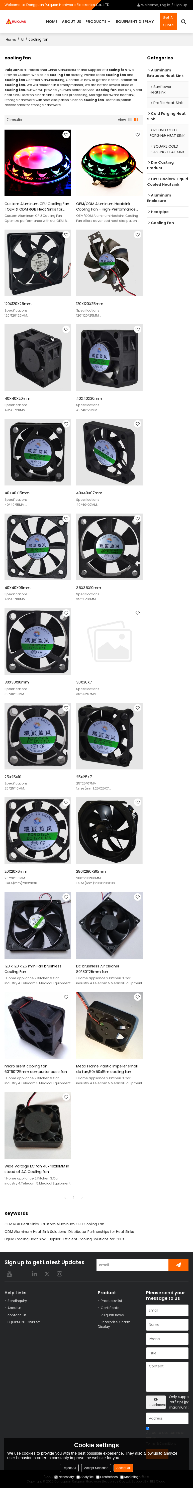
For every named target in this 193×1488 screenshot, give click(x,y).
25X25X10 (13, 776)
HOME (51, 21)
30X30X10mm (17, 682)
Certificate (110, 1308)
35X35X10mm (88, 587)
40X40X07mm (89, 492)
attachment (157, 1402)
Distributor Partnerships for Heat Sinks (101, 1231)
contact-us (17, 1315)
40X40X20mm (17, 398)
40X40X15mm (17, 492)
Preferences (107, 1477)
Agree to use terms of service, (165, 1437)
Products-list (111, 1301)
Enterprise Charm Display (114, 1325)
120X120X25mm (18, 303)
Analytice (85, 1477)
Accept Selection (96, 1468)
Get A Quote (168, 21)
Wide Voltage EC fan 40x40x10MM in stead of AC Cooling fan (37, 1169)
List (130, 119)
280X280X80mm (91, 871)
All (22, 39)
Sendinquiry (17, 1301)
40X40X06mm (18, 587)
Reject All (69, 1468)
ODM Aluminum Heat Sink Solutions (35, 1231)
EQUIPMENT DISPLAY (135, 21)
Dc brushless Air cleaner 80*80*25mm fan (97, 969)
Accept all (123, 1468)
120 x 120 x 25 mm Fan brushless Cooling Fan (33, 969)
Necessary (64, 1477)
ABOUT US (71, 21)
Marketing (129, 1477)
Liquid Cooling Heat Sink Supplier (32, 1239)
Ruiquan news (112, 1315)
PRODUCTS (96, 21)
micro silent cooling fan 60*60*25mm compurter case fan (36, 1069)
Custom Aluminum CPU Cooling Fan (72, 1224)
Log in (165, 5)
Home (11, 39)
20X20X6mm (16, 871)
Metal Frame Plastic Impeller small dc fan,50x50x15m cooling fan (107, 1069)
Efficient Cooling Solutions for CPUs (93, 1239)
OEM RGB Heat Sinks (22, 1224)
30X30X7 (84, 682)
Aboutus (15, 1308)
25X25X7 (84, 776)
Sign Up (180, 5)
